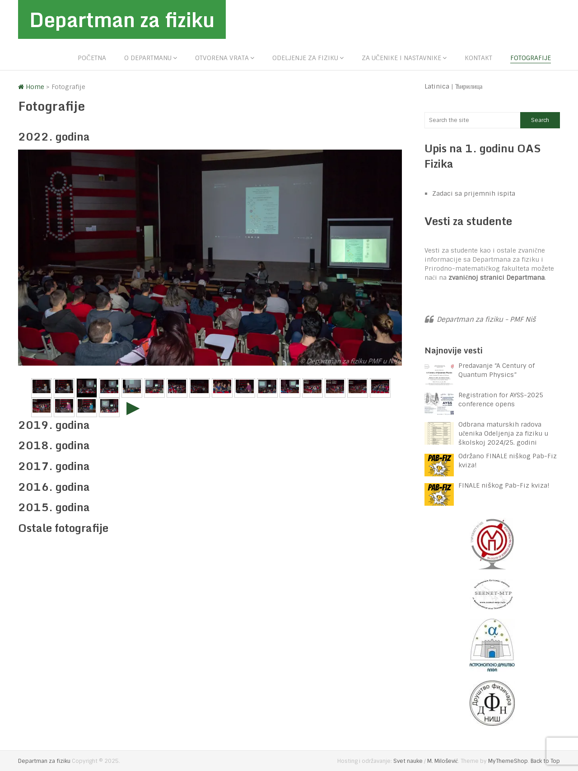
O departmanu (148, 58)
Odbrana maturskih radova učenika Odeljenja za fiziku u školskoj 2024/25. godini (503, 433)
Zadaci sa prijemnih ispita (473, 193)
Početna (92, 58)
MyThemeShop (508, 761)
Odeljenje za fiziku (305, 58)
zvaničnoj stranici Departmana (496, 277)
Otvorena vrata (222, 58)
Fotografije (530, 58)
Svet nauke (408, 761)
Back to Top (545, 761)
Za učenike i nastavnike (401, 58)
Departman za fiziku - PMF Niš (486, 319)
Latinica (436, 86)
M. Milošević (442, 761)
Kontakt (478, 58)
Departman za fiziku (121, 19)
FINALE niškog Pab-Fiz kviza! (504, 485)
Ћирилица (469, 86)
